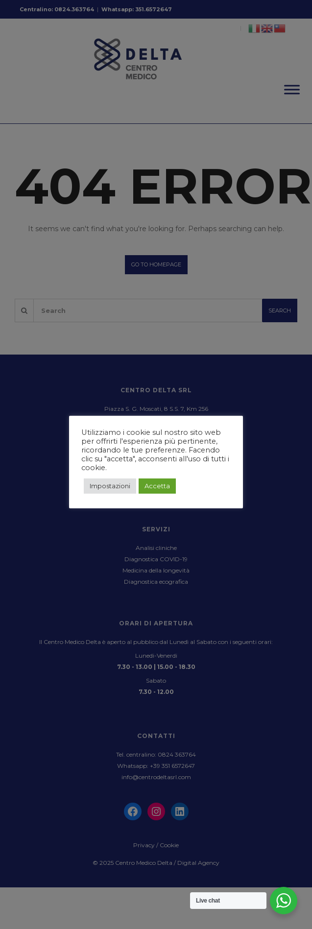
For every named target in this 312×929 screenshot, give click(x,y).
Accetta (157, 486)
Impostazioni (110, 486)
